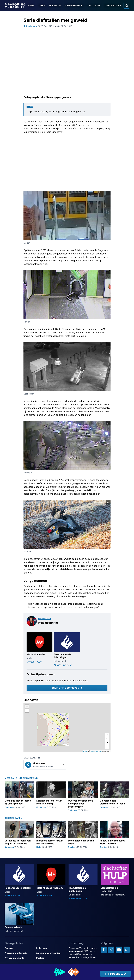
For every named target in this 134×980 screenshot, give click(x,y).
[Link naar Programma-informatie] (19, 953)
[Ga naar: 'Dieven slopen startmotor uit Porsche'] (115, 796)
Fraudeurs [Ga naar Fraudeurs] (55, 5)
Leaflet (85, 751)
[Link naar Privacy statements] (19, 958)
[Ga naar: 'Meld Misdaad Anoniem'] (51, 880)
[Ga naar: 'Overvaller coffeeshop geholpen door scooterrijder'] (83, 796)
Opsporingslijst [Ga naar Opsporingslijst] (74, 5)
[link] (44, 764)
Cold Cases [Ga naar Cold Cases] (94, 5)
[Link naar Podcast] (19, 948)
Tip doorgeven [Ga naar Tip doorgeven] (113, 5)
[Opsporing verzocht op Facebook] (104, 950)
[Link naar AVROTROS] (59, 972)
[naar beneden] (107, 747)
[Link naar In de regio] (51, 948)
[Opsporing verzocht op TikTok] (127, 950)
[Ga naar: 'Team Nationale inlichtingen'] (67, 649)
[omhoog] (107, 735)
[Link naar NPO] (74, 972)
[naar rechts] (107, 743)
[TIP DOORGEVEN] (115, 974)
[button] (67, 727)
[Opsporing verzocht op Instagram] (111, 950)
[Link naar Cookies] (51, 958)
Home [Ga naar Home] (31, 5)
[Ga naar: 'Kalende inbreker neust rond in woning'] (51, 796)
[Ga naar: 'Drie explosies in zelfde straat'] (83, 834)
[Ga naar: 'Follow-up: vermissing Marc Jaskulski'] (115, 834)
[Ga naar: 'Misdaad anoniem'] (40, 647)
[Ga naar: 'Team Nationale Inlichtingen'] (83, 882)
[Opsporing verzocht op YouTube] (119, 950)
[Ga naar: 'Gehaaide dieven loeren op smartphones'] (19, 796)
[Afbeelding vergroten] (108, 193)
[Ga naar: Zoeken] (126, 6)
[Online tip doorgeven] (67, 688)
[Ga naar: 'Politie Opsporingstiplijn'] (19, 880)
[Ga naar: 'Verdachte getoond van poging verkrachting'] (19, 834)
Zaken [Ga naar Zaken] (41, 5)
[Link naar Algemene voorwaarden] (51, 953)
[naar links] (107, 739)
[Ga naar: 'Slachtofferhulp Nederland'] (115, 880)
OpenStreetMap (96, 751)
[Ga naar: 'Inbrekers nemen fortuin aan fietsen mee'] (51, 834)
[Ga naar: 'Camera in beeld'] (19, 918)
